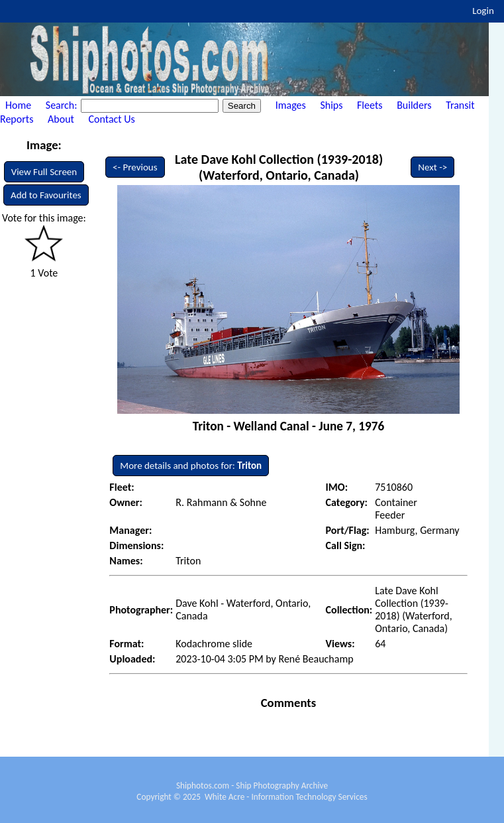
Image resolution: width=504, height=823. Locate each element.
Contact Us (112, 119)
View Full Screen (44, 172)
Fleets (369, 105)
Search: (62, 105)
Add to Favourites (46, 195)
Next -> (432, 167)
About (61, 119)
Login (483, 11)
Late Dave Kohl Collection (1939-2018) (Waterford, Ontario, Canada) (279, 167)
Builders (414, 105)
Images (291, 105)
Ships (331, 105)
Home (18, 105)
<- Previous (135, 167)
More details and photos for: (191, 466)
